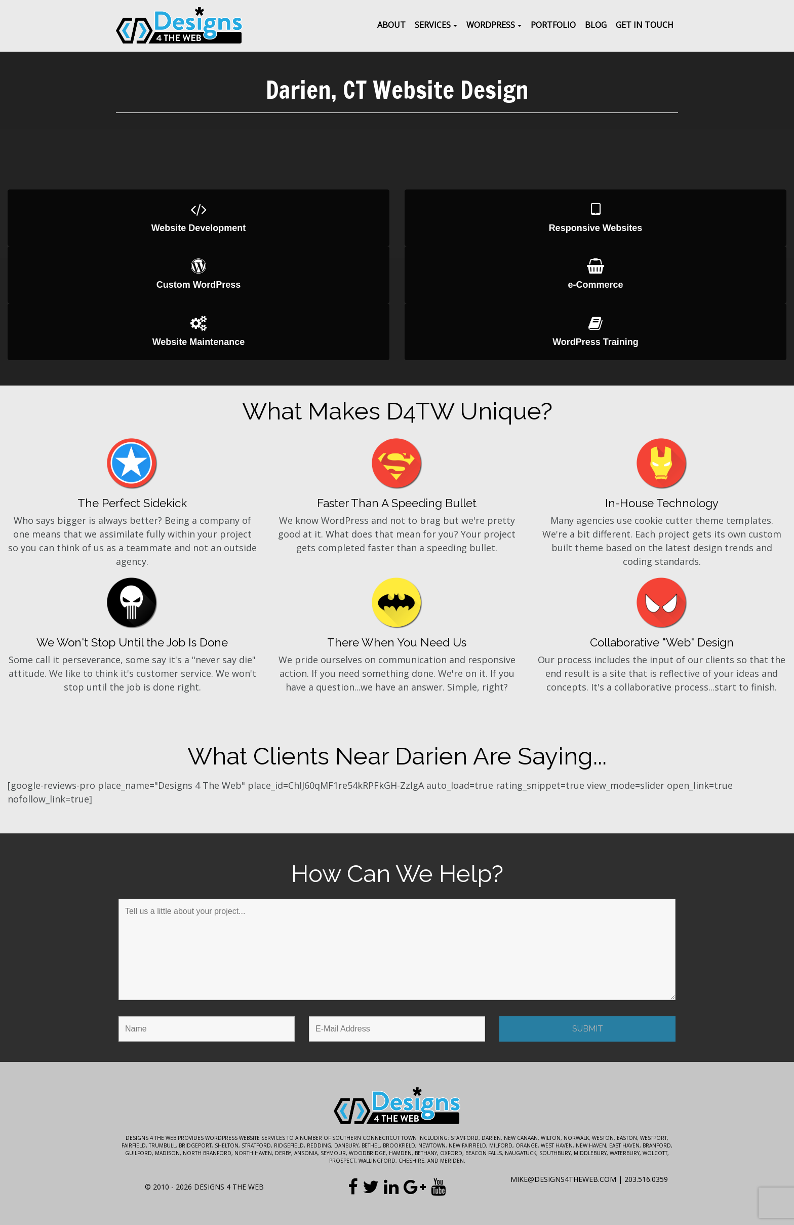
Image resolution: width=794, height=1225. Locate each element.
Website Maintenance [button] (198, 331)
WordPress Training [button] (595, 331)
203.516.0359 (646, 1179)
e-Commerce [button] (595, 274)
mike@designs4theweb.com (563, 1179)
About (391, 24)
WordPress (490, 24)
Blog (596, 24)
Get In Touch (644, 24)
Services (433, 24)
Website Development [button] (198, 217)
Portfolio (553, 24)
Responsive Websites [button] (595, 217)
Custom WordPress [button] (198, 274)
